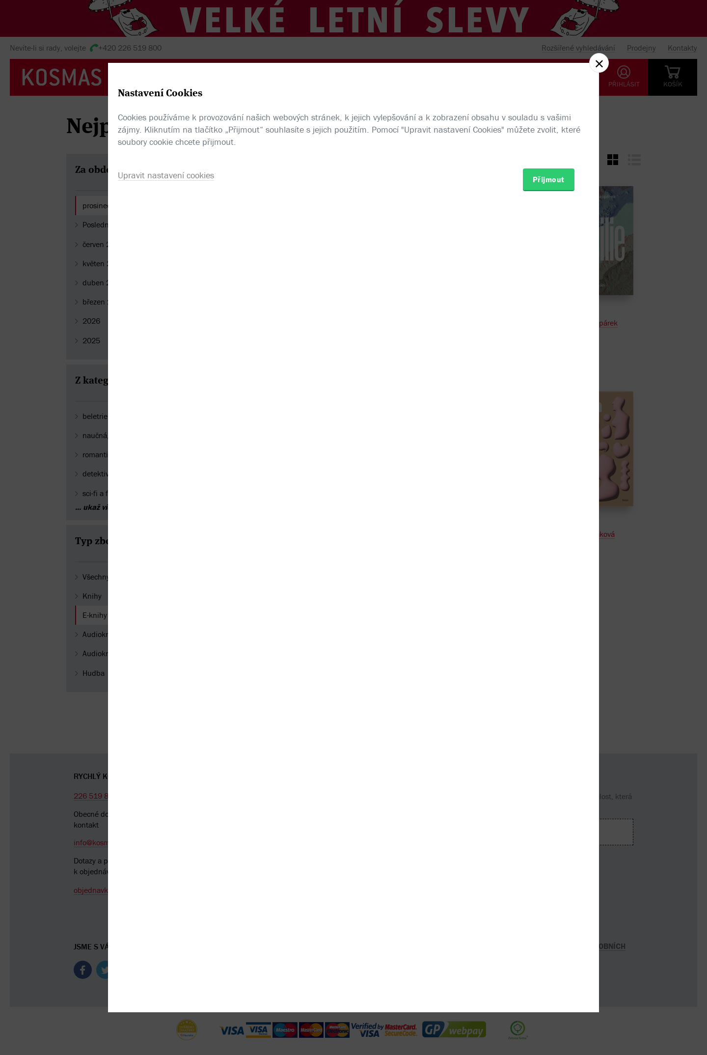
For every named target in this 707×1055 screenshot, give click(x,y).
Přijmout (549, 585)
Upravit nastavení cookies (166, 580)
